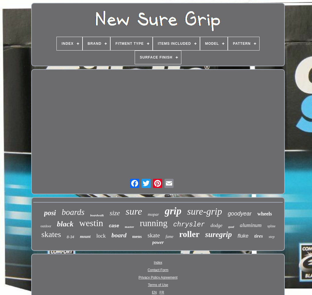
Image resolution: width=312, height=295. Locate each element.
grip (173, 211)
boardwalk (97, 215)
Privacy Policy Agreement (157, 277)
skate (154, 235)
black (65, 224)
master (129, 226)
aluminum (251, 225)
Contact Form (158, 270)
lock (101, 236)
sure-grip (204, 211)
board (119, 235)
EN (154, 292)
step (272, 236)
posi (50, 213)
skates (51, 234)
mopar (153, 214)
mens (137, 236)
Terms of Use (158, 285)
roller (189, 234)
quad (231, 226)
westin (91, 223)
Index (158, 263)
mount (85, 236)
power (158, 242)
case (114, 225)
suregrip (218, 234)
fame (169, 236)
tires (258, 236)
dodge (217, 225)
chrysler (189, 224)
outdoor (45, 226)
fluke (243, 236)
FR (162, 292)
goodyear (240, 213)
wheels (264, 214)
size (115, 213)
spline (271, 226)
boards (73, 212)
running (153, 223)
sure (134, 211)
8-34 (70, 237)
